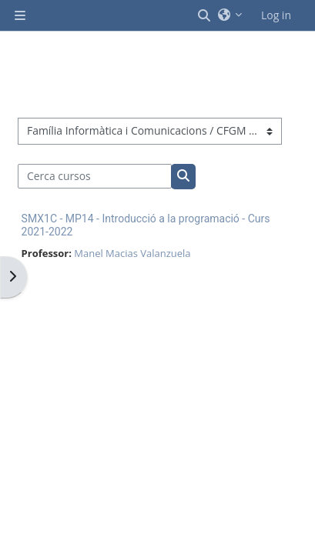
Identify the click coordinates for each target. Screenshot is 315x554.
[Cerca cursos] (95, 176)
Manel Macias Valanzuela (132, 253)
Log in (276, 15)
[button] (205, 15)
